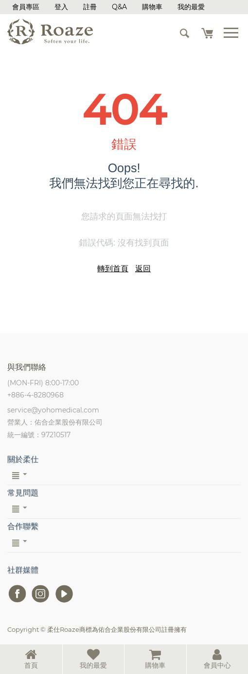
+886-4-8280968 (35, 395)
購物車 (152, 6)
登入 (61, 6)
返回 (143, 268)
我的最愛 (191, 6)
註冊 (90, 6)
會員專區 (25, 6)
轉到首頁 (112, 268)
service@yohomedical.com (53, 410)
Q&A (119, 6)
